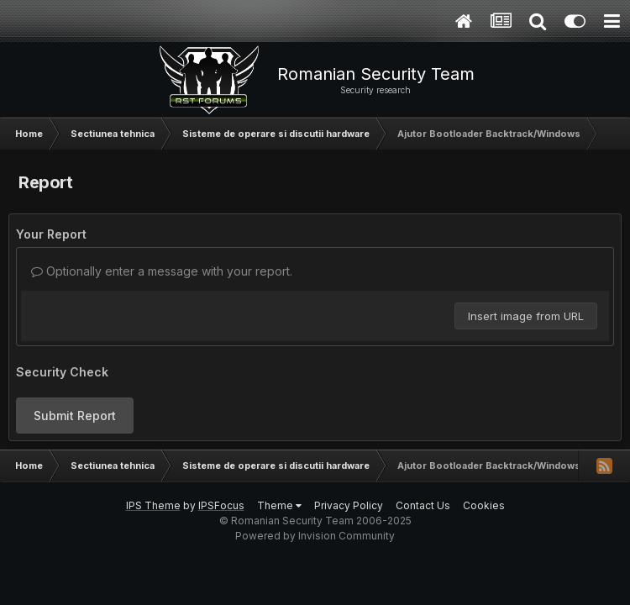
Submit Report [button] (75, 415)
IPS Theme (153, 505)
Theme (279, 505)
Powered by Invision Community (315, 535)
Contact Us (423, 505)
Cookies (484, 505)
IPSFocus (221, 505)
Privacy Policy (348, 505)
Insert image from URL (526, 316)
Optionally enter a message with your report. (161, 271)
